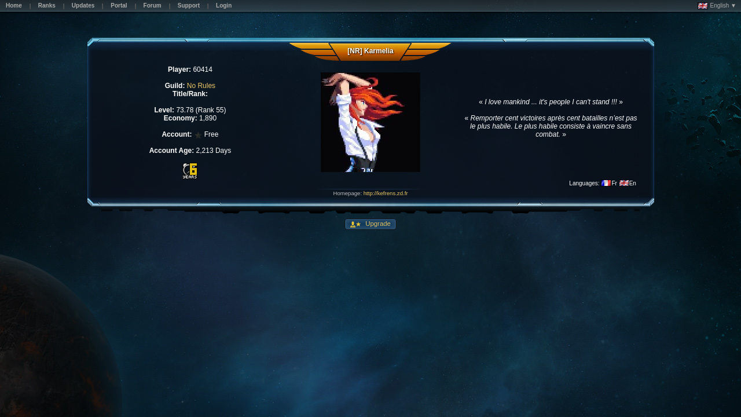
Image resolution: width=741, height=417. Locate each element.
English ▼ (717, 5)
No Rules (201, 86)
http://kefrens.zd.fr (386, 193)
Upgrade (377, 223)
